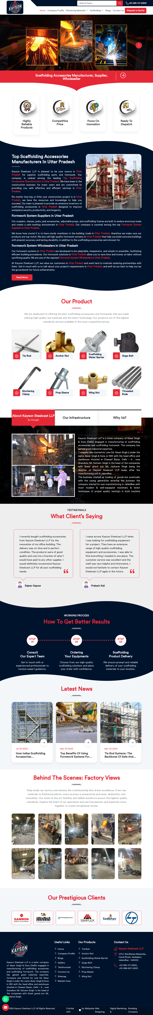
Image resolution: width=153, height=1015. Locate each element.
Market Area (64, 981)
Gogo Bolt (87, 963)
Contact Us (118, 11)
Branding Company (133, 1010)
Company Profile (55, 11)
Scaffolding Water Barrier (95, 958)
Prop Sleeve (88, 972)
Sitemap (62, 976)
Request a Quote (135, 10)
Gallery (61, 963)
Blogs (108, 11)
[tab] (33, 418)
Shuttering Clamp (91, 967)
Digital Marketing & (118, 1010)
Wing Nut (86, 976)
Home (42, 11)
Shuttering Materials (77, 10)
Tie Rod (86, 949)
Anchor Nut (88, 954)
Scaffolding (97, 10)
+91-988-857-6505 (128, 968)
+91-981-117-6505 (136, 3)
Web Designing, (100, 1010)
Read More (22, 277)
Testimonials (64, 967)
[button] (59, 67)
